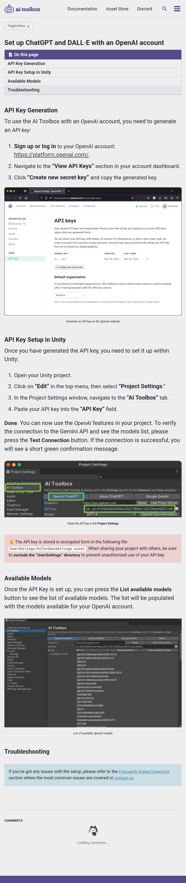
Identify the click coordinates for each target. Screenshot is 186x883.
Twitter (13, 864)
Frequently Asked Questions (138, 749)
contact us (118, 755)
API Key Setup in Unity (28, 72)
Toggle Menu (17, 26)
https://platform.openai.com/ (49, 152)
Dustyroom (95, 872)
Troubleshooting (23, 89)
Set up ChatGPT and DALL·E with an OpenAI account (84, 43)
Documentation (81, 8)
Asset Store (116, 8)
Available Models (23, 81)
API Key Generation (26, 63)
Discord (143, 8)
